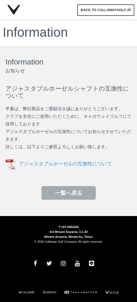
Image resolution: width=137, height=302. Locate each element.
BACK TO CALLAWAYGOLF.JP (106, 10)
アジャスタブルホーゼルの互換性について (65, 164)
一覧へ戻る (68, 193)
